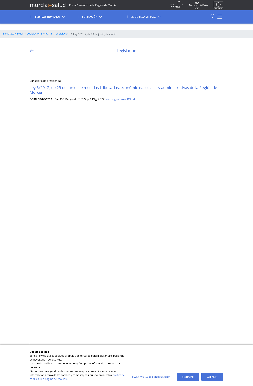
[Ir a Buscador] (212, 16)
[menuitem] (54, 16)
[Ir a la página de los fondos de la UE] (218, 5)
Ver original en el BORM (120, 99)
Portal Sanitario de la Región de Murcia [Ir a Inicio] (92, 5)
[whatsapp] (44, 66)
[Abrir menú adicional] (219, 16)
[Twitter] (32, 66)
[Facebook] (38, 66)
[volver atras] (32, 50)
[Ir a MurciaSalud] (48, 5)
